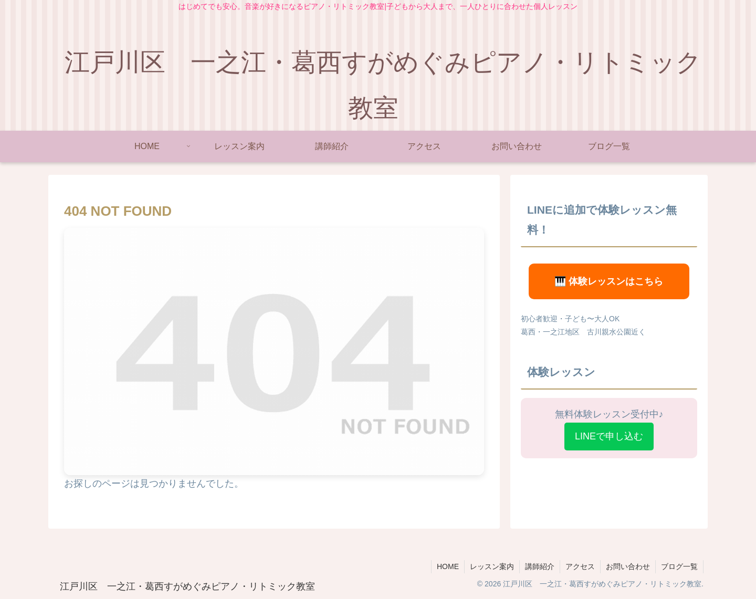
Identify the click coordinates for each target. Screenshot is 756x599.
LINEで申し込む (609, 436)
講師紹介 (539, 566)
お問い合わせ (628, 566)
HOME (448, 566)
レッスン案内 (492, 566)
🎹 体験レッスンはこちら (608, 281)
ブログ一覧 (679, 566)
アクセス (580, 566)
